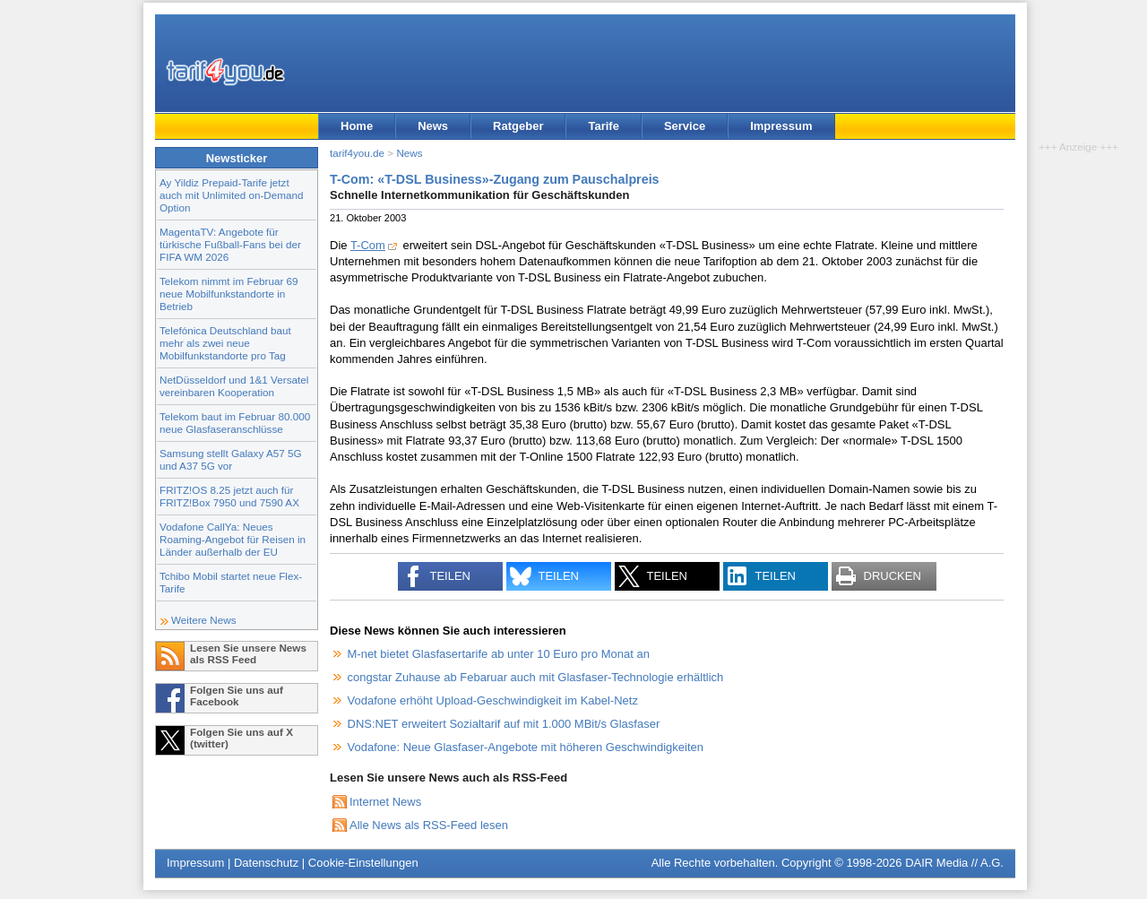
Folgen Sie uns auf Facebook (236, 695)
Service (684, 126)
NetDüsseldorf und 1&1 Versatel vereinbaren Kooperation (234, 386)
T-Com (367, 245)
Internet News (385, 801)
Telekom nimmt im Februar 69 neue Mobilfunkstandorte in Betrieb (229, 293)
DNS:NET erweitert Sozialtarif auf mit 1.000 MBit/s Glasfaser (504, 723)
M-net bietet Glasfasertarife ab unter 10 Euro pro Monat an (499, 654)
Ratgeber (518, 126)
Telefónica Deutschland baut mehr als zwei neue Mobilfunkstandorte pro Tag (225, 342)
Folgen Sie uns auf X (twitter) (241, 737)
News (433, 126)
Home (357, 126)
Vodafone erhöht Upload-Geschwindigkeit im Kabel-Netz (493, 700)
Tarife (603, 126)
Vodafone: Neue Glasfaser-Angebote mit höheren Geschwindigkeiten (525, 747)
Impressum (781, 126)
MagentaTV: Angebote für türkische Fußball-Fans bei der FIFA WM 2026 (230, 244)
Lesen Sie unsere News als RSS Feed (248, 653)
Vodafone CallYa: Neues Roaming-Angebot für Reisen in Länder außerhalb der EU (233, 539)
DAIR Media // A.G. (954, 862)
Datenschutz (266, 862)
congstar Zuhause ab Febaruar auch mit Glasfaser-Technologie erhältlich (536, 677)
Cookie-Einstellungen (363, 862)
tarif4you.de (357, 153)
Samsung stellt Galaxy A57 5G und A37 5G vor (231, 459)
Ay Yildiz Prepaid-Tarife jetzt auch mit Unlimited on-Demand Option (231, 195)
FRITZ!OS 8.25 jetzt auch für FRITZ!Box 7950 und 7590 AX (229, 496)
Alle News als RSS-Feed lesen (428, 825)
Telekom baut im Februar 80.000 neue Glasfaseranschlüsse (235, 423)
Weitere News (204, 620)
